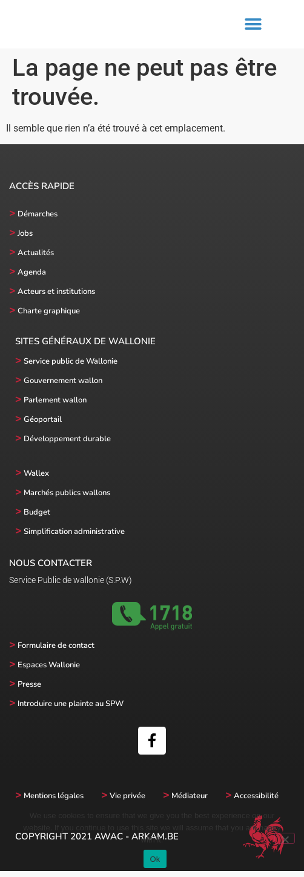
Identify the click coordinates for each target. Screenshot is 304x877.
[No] (284, 838)
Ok (155, 859)
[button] (253, 27)
